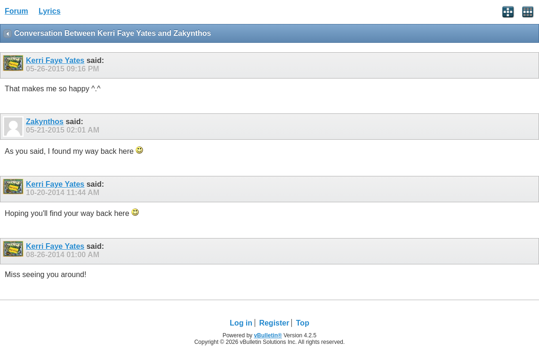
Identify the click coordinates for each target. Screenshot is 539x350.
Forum (16, 11)
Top (302, 323)
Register (274, 323)
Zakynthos (45, 122)
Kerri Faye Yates (55, 60)
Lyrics (50, 11)
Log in (241, 323)
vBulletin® (268, 335)
